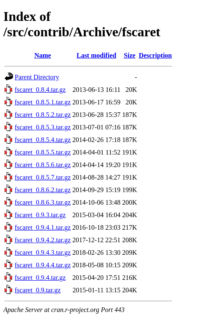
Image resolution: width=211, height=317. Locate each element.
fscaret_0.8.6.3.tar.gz (43, 202)
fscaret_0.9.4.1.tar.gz (43, 227)
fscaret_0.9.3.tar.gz (40, 214)
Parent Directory (37, 77)
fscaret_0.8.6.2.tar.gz (43, 189)
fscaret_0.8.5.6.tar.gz (43, 164)
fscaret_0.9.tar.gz (38, 290)
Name (42, 55)
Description (155, 55)
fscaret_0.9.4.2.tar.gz (43, 239)
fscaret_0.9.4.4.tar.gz (43, 265)
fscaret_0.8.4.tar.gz (40, 89)
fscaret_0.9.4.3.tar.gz (43, 252)
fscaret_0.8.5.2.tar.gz (43, 114)
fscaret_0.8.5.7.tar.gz (43, 177)
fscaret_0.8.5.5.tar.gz (43, 152)
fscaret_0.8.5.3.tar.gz (43, 127)
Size (130, 55)
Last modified (96, 55)
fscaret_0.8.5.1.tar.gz (43, 102)
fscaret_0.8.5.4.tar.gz (43, 139)
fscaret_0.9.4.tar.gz (40, 277)
